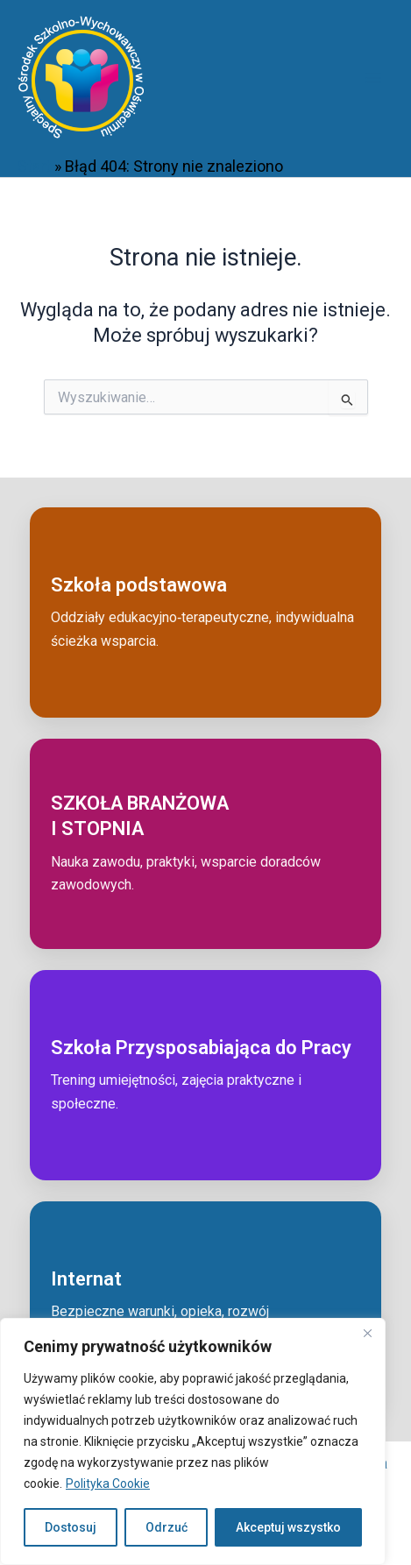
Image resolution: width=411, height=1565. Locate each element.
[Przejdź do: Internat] (205, 1306)
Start (34, 166)
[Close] (367, 1332)
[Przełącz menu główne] (372, 77)
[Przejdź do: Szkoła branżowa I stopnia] (205, 844)
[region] (193, 1441)
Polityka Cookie (108, 1483)
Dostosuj (70, 1527)
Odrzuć (166, 1527)
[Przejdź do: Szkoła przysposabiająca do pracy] (205, 1075)
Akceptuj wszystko (288, 1527)
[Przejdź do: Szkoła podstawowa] (205, 612)
